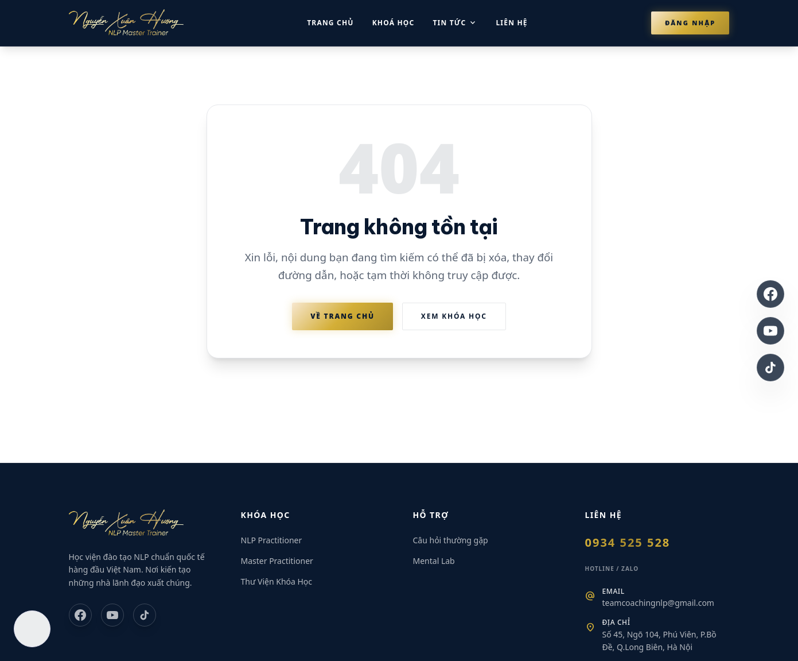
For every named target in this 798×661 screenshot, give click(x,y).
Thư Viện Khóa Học (277, 581)
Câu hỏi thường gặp (450, 540)
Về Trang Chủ (342, 316)
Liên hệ (511, 23)
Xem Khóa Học (454, 316)
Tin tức (455, 23)
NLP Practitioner (271, 540)
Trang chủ (330, 23)
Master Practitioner (277, 560)
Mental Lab (434, 560)
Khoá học (393, 23)
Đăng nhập (690, 22)
